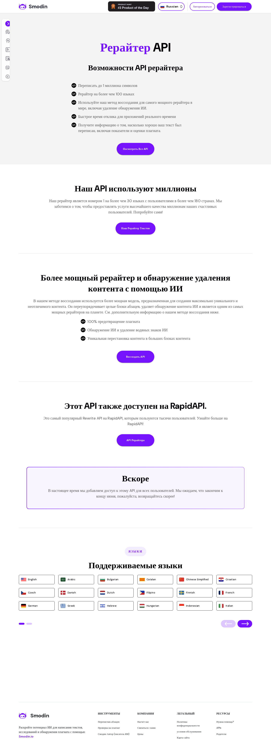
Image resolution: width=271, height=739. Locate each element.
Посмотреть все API (135, 149)
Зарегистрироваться (234, 6)
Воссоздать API (135, 357)
